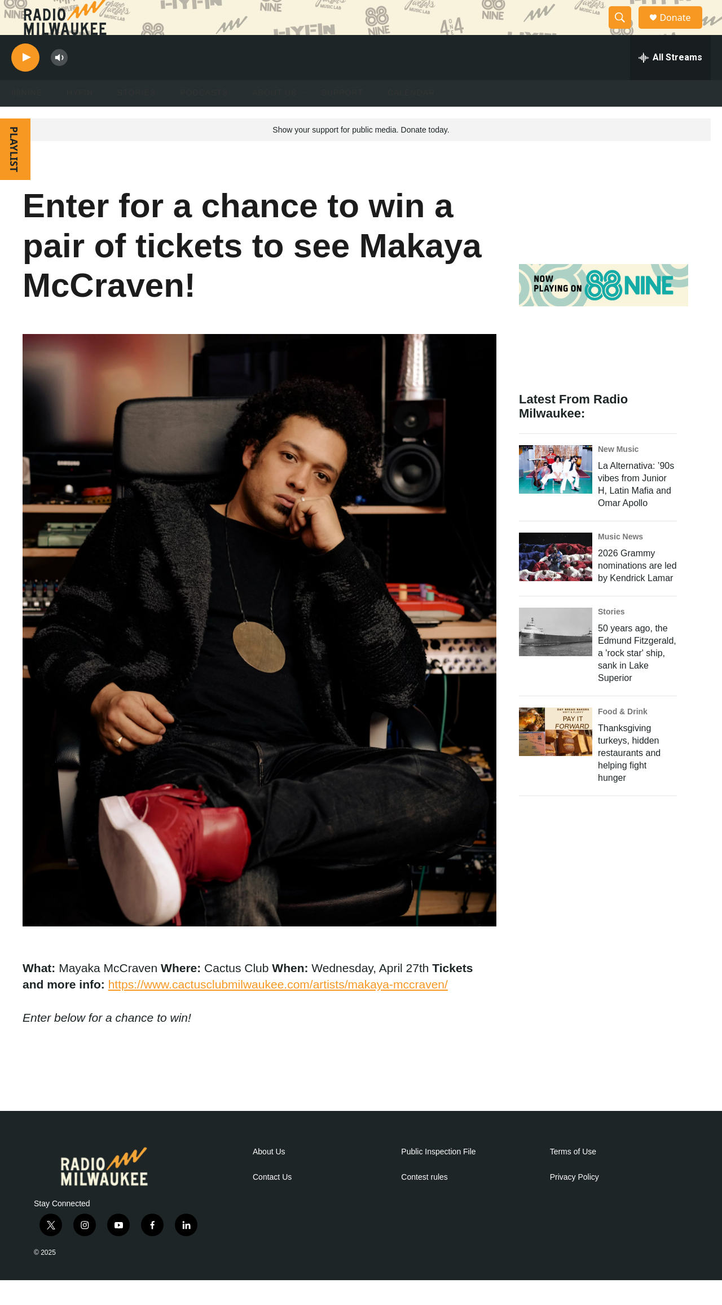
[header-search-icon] (625, 30)
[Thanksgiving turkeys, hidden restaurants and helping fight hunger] (555, 756)
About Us (269, 1176)
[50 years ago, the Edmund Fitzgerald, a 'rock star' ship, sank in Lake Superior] (555, 656)
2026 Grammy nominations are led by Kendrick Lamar (637, 590)
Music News (620, 560)
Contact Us (272, 1201)
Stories (611, 635)
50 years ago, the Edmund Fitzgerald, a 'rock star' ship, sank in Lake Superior (637, 677)
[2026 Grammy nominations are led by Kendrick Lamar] (555, 581)
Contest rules (424, 1201)
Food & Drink (623, 735)
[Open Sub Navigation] (50, 117)
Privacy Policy (574, 1201)
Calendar (411, 117)
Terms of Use (573, 1176)
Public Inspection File (438, 1176)
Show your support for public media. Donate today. (360, 154)
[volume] (59, 82)
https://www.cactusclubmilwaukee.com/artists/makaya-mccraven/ (278, 1008)
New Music (618, 473)
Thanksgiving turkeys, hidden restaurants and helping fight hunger (629, 777)
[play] (25, 82)
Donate (681, 30)
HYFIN (80, 117)
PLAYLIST (14, 173)
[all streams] (670, 81)
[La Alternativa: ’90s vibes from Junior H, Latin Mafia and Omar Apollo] (555, 493)
